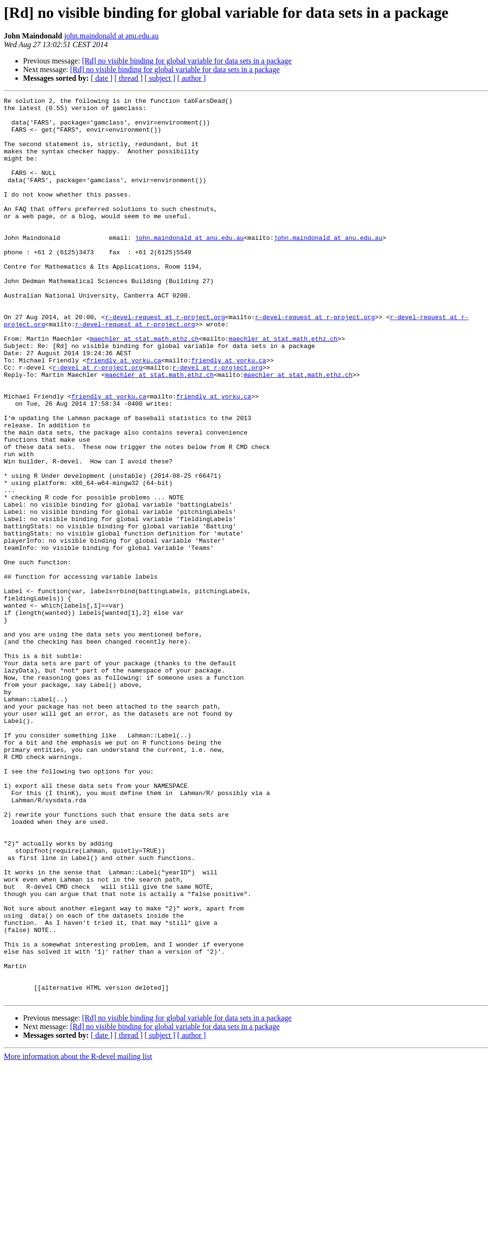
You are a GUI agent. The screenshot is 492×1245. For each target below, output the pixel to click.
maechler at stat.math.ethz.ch (144, 387)
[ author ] (191, 78)
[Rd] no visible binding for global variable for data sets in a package (187, 61)
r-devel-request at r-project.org (165, 361)
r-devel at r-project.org (97, 422)
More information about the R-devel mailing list (78, 1237)
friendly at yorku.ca (123, 413)
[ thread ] (128, 78)
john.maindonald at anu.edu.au (111, 36)
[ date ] (101, 78)
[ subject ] (160, 78)
